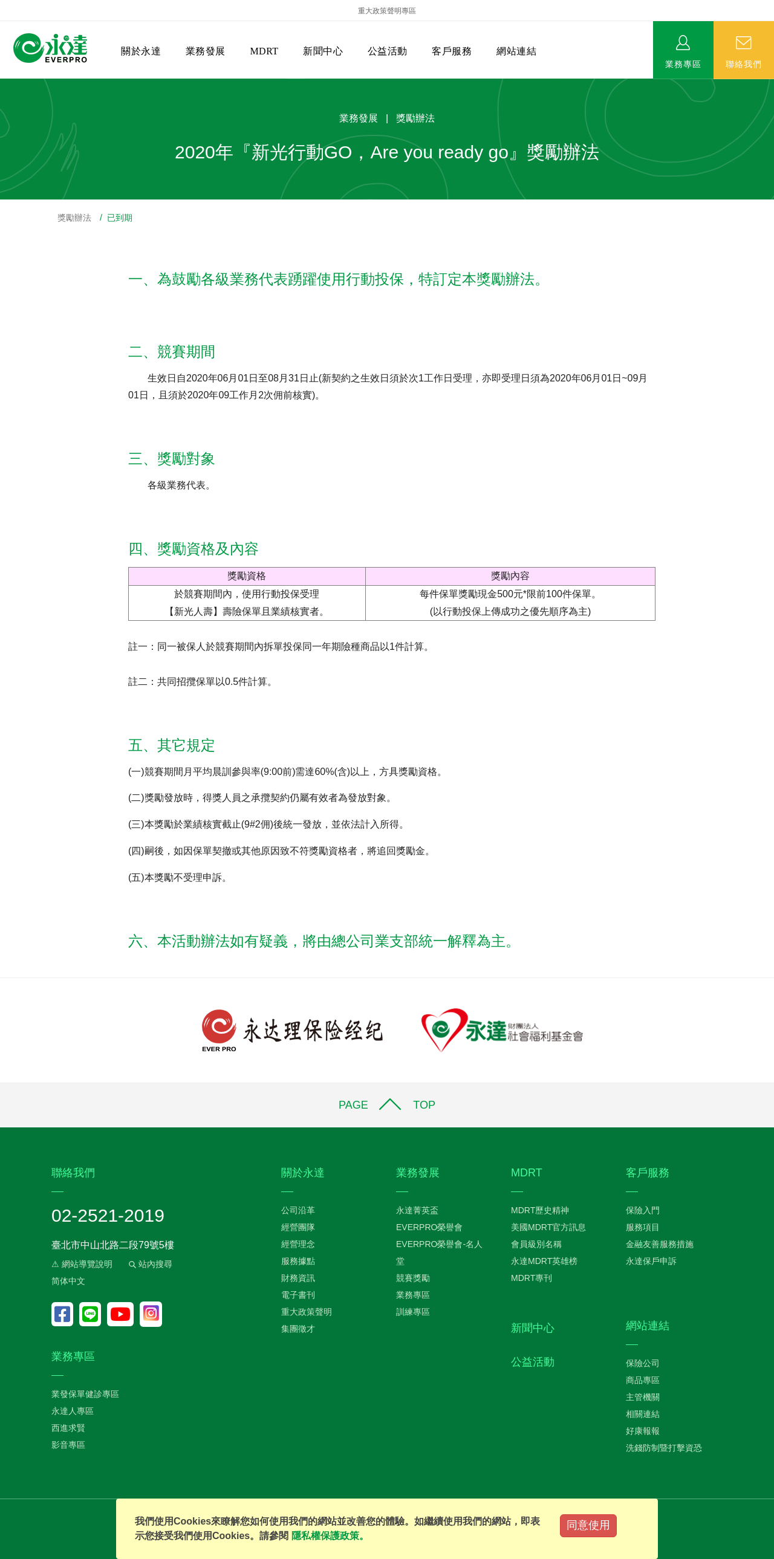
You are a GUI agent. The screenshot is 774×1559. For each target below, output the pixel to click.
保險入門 (643, 1210)
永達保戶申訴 (651, 1261)
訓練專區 (413, 1312)
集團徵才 (298, 1329)
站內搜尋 (149, 1264)
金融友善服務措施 (660, 1244)
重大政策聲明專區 (387, 11)
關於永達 (141, 51)
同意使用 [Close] (588, 1525)
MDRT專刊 (531, 1278)
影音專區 (68, 1445)
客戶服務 (452, 51)
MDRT (264, 51)
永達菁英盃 (417, 1210)
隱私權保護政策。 (330, 1536)
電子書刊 (298, 1295)
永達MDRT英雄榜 (544, 1261)
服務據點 (298, 1261)
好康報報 (643, 1431)
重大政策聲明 (306, 1312)
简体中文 (68, 1281)
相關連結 (643, 1414)
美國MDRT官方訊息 (548, 1227)
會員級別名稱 (536, 1244)
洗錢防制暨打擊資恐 (664, 1448)
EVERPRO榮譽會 (429, 1227)
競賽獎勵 (413, 1278)
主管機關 (643, 1397)
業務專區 (683, 63)
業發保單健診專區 (85, 1394)
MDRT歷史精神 (540, 1210)
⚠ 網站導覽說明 (81, 1264)
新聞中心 (323, 51)
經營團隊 (298, 1227)
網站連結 (516, 51)
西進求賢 (68, 1428)
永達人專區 (72, 1411)
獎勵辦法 (74, 217)
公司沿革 (298, 1210)
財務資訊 (298, 1278)
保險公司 (643, 1363)
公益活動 (388, 51)
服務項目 (643, 1227)
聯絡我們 (744, 63)
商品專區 (643, 1380)
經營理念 (298, 1244)
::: (4, 85)
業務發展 (206, 51)
